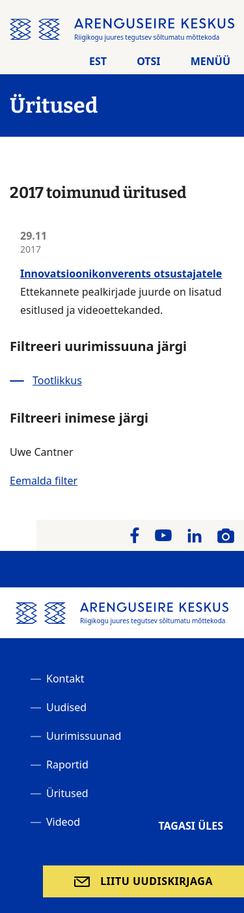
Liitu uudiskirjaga (156, 881)
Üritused (67, 793)
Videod (63, 822)
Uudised (66, 707)
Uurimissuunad (83, 736)
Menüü (210, 61)
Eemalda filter (43, 480)
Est (98, 61)
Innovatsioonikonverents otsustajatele (121, 273)
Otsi (148, 61)
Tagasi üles (190, 826)
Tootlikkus (57, 380)
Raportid (67, 764)
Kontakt (65, 678)
